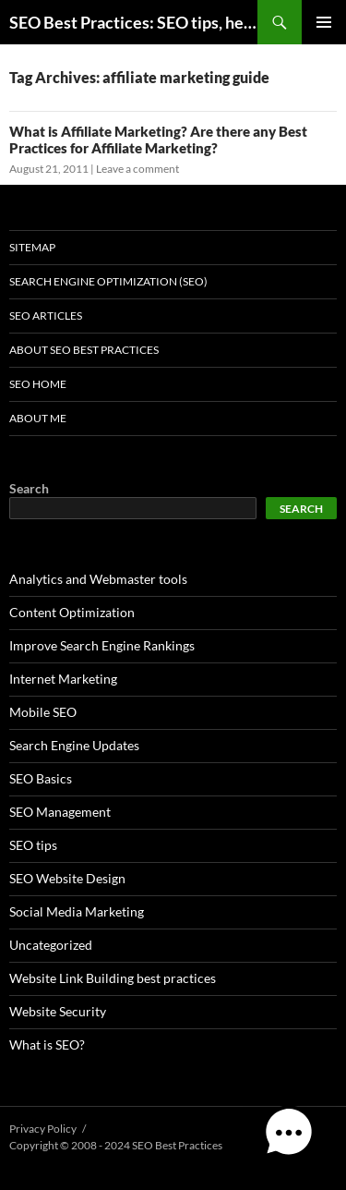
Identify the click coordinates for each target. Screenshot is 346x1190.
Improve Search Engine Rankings (102, 645)
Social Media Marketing (76, 911)
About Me (37, 418)
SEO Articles (45, 315)
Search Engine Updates (74, 745)
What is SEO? (47, 1044)
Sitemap (32, 247)
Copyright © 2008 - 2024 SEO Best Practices (115, 1145)
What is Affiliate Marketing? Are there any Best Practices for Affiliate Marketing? (158, 139)
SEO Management (60, 812)
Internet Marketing (63, 678)
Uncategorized (50, 945)
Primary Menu (324, 22)
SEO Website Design (67, 878)
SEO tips (33, 845)
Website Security (57, 1011)
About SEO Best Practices (84, 350)
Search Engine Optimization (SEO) (108, 281)
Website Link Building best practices (112, 978)
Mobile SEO (43, 712)
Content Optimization (72, 612)
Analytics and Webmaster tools (98, 579)
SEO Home (37, 384)
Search (29, 488)
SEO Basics (40, 778)
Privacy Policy (43, 1128)
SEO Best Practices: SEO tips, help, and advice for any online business (133, 22)
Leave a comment (137, 169)
